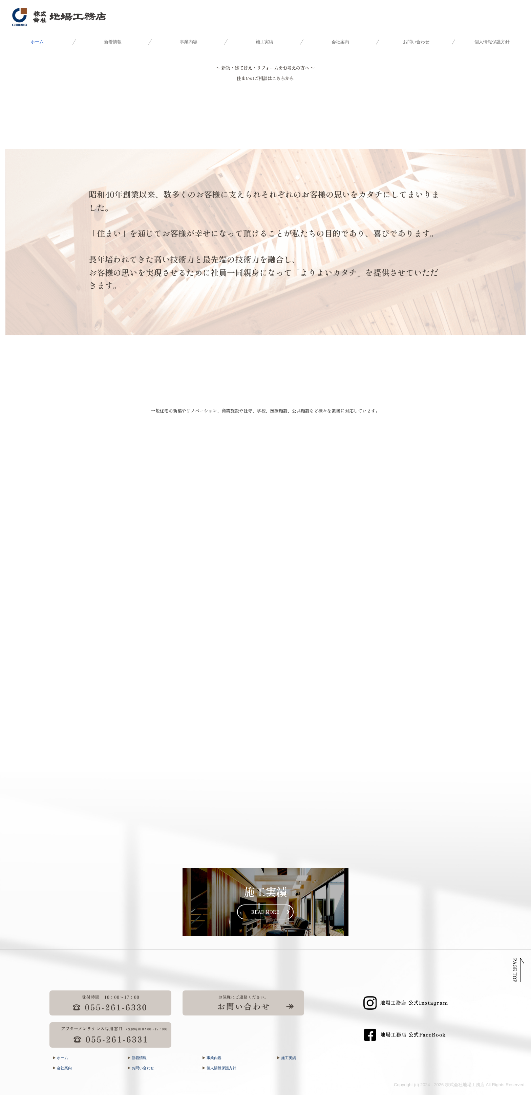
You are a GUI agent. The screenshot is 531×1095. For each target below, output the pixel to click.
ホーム (37, 41)
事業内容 (188, 41)
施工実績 (264, 41)
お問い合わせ (416, 41)
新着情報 (113, 41)
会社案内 (340, 41)
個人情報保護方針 (492, 41)
